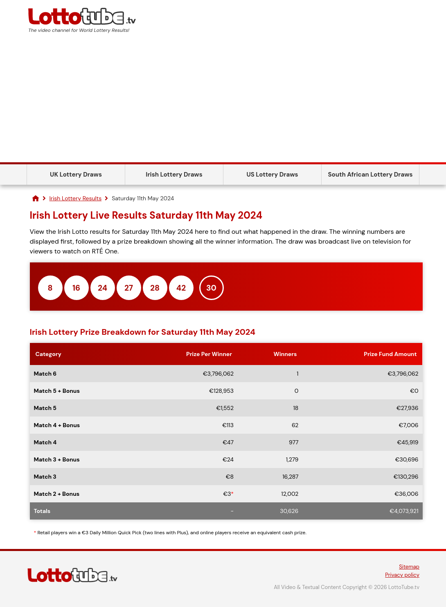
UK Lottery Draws (76, 174)
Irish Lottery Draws (174, 174)
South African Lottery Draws (370, 174)
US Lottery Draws (272, 174)
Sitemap (409, 566)
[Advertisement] (223, 101)
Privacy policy (402, 574)
